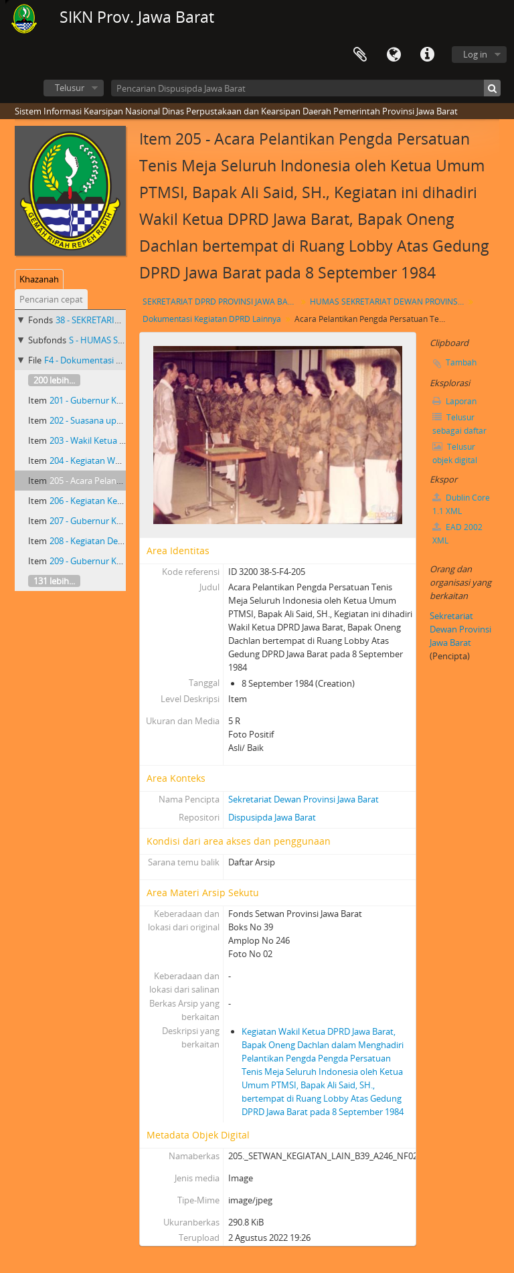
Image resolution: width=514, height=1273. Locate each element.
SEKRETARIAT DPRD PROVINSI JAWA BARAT (221, 301)
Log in (475, 54)
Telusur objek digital (454, 453)
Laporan (454, 401)
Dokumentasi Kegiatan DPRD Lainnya (212, 319)
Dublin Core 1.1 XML (461, 504)
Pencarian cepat (51, 299)
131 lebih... (54, 581)
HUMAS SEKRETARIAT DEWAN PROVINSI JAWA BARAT (388, 301)
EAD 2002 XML (457, 533)
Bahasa (393, 55)
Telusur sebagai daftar (459, 424)
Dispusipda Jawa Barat (272, 817)
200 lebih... (54, 380)
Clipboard (360, 55)
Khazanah (39, 279)
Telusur (69, 88)
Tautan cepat (427, 55)
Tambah (461, 362)
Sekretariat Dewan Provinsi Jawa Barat (303, 799)
